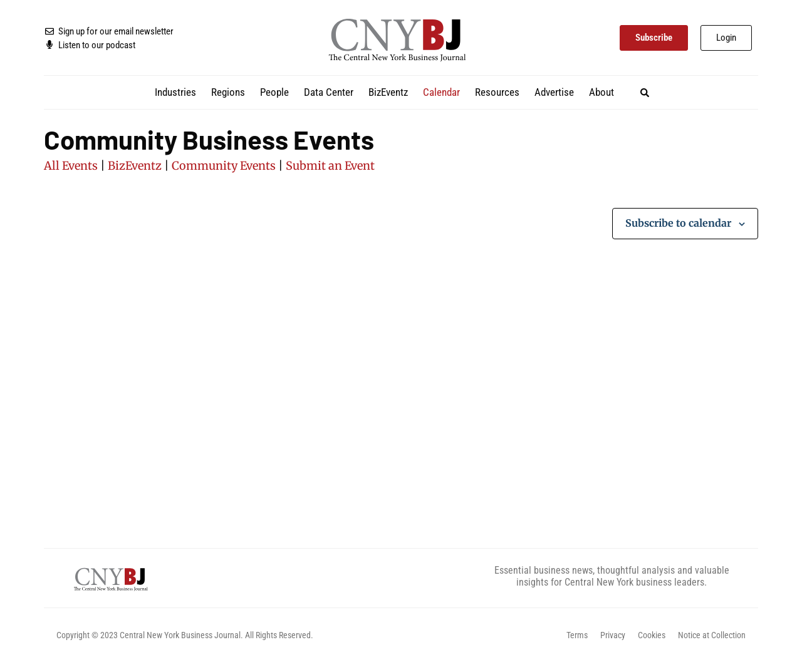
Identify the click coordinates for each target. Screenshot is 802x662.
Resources (497, 92)
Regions (228, 92)
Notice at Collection (712, 635)
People (274, 92)
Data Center (328, 92)
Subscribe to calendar (678, 223)
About (601, 92)
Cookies (651, 635)
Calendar (441, 92)
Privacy (612, 635)
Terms (577, 635)
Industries (175, 92)
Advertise (554, 92)
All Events (71, 165)
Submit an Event (330, 165)
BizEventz (388, 92)
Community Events (224, 165)
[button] (644, 92)
